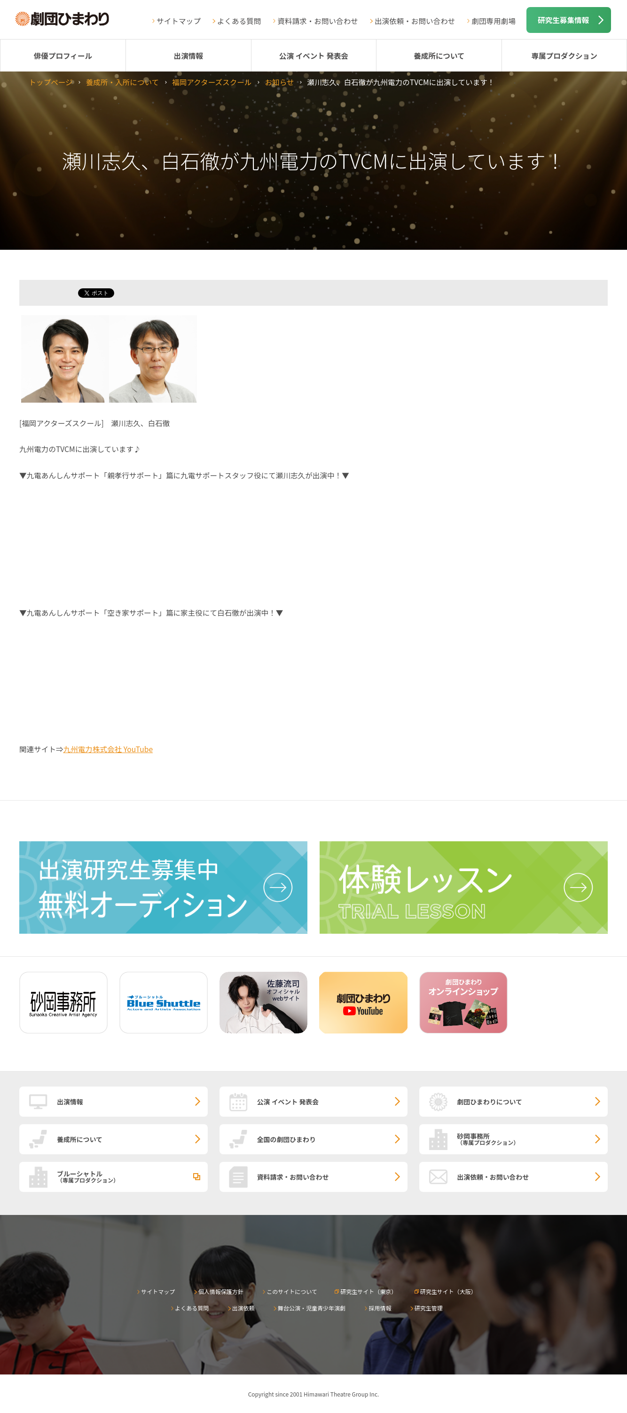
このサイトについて (291, 1291)
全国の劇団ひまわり (286, 1139)
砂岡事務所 (532, 1138)
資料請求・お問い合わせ (317, 21)
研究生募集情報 (563, 20)
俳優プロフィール (63, 55)
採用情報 (379, 1308)
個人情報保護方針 (220, 1291)
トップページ (50, 82)
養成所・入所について (122, 82)
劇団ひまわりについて (489, 1101)
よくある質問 (239, 21)
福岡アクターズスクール (211, 82)
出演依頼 (243, 1308)
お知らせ (279, 82)
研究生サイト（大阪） (448, 1291)
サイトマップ (179, 21)
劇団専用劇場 (493, 21)
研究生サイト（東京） (368, 1291)
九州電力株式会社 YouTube (108, 749)
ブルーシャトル (132, 1176)
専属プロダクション (564, 55)
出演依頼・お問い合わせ (415, 21)
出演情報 (188, 55)
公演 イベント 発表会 (313, 55)
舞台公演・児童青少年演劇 (311, 1308)
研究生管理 (429, 1308)
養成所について (439, 55)
